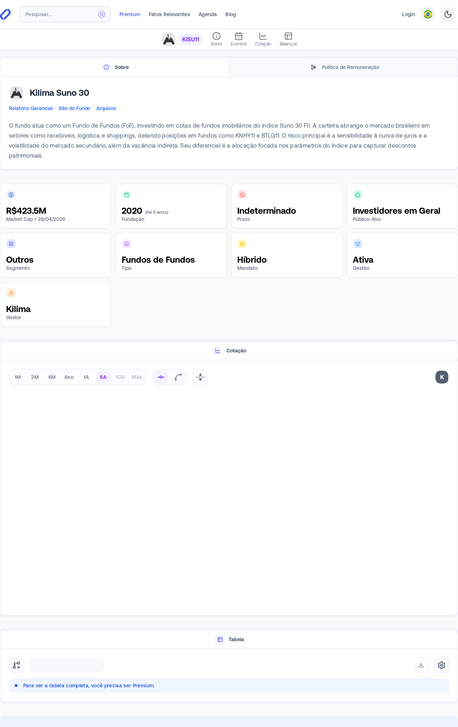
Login (408, 14)
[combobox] (65, 14)
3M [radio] (35, 377)
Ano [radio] (69, 377)
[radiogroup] (77, 377)
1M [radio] (18, 377)
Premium (130, 14)
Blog (230, 14)
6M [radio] (52, 377)
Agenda (208, 14)
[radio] (161, 377)
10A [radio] (120, 377)
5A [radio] (103, 377)
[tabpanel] (229, 123)
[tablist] (229, 67)
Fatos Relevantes (169, 14)
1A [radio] (86, 377)
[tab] (114, 67)
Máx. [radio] (137, 377)
